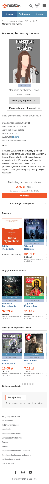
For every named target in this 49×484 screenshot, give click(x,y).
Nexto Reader (7, 421)
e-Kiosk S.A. (32, 479)
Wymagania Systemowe (12, 438)
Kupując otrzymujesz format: (15, 116)
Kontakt (5, 446)
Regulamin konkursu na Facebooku (16, 451)
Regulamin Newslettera (11, 434)
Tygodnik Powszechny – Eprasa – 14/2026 (32, 306)
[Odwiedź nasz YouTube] (30, 472)
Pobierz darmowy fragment (22, 108)
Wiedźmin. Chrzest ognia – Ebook (10, 306)
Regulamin (6, 429)
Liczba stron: (8, 133)
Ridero (15, 137)
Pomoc (5, 442)
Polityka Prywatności (10, 425)
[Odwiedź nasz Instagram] (23, 472)
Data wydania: (9, 126)
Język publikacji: (10, 130)
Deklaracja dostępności (11, 459)
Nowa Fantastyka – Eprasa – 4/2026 (10, 363)
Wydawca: (7, 137)
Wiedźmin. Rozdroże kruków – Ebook (32, 249)
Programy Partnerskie (11, 416)
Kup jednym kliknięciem (22, 203)
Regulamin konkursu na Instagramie (16, 455)
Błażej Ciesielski (23, 94)
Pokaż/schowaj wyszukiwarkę (31, 6)
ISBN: (5, 140)
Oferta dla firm (8, 463)
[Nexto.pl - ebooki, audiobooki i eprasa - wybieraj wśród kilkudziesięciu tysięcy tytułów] (12, 5)
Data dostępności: (10, 123)
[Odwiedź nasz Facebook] (16, 472)
